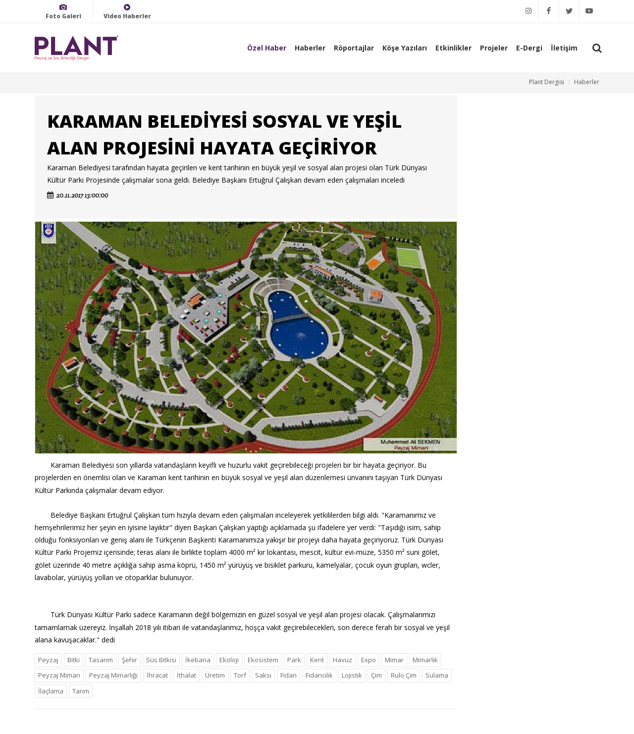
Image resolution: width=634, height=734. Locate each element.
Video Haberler (127, 11)
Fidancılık (319, 675)
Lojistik (352, 675)
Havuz (342, 659)
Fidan (288, 675)
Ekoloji (229, 659)
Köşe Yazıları (404, 47)
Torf (240, 675)
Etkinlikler (453, 47)
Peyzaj (48, 659)
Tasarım (101, 659)
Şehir (129, 659)
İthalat (186, 675)
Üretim (215, 675)
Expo (368, 659)
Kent (317, 659)
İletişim (564, 47)
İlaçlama (50, 690)
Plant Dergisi (546, 82)
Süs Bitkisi (161, 659)
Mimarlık (425, 659)
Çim (376, 675)
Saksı (263, 675)
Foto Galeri (63, 11)
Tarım (80, 690)
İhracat (157, 675)
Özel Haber (266, 47)
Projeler (494, 47)
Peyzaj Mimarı (59, 675)
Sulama (436, 675)
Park (294, 659)
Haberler (310, 47)
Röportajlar (354, 47)
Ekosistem (263, 659)
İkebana (198, 659)
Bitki (73, 659)
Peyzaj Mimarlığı (113, 675)
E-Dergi (529, 47)
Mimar (394, 659)
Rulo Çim (404, 675)
